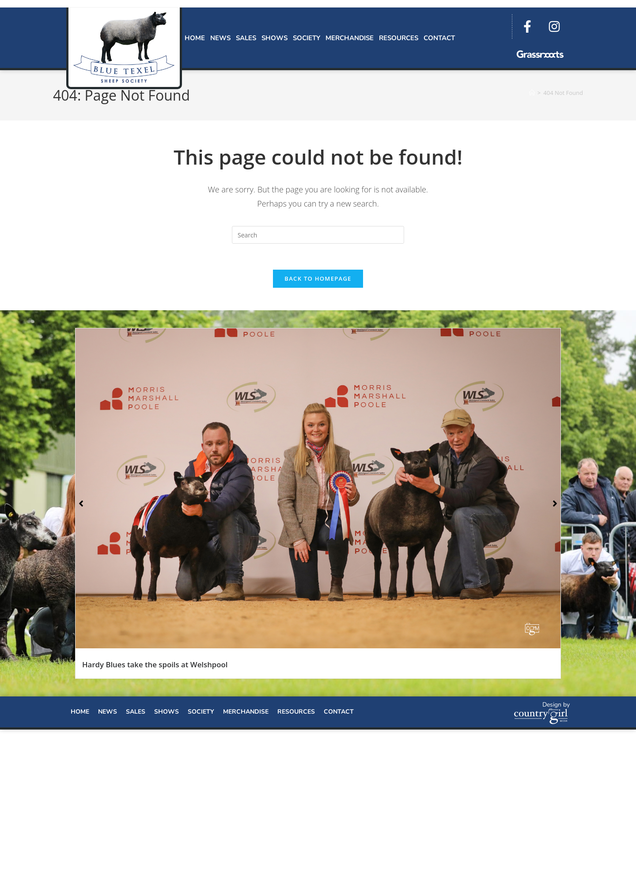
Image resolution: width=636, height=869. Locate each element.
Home (195, 38)
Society (306, 38)
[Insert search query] (318, 235)
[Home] (532, 93)
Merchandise (350, 38)
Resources (398, 38)
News (220, 38)
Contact (439, 38)
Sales (246, 38)
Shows (274, 38)
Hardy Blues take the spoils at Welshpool (154, 665)
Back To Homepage (317, 279)
